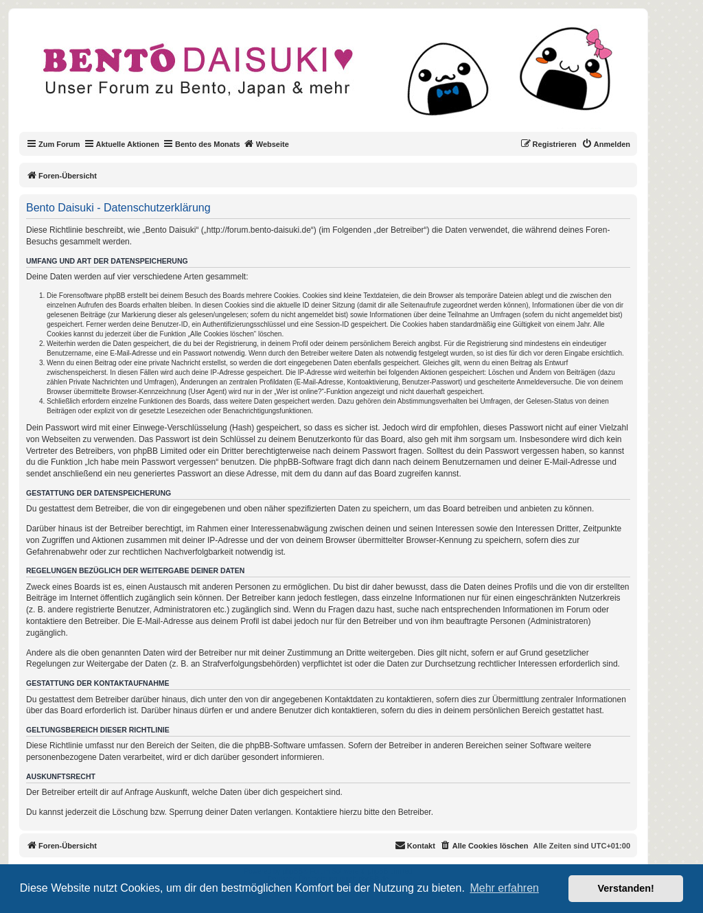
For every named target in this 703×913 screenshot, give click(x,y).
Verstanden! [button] (626, 888)
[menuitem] (605, 144)
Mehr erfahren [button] (504, 888)
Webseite (266, 143)
